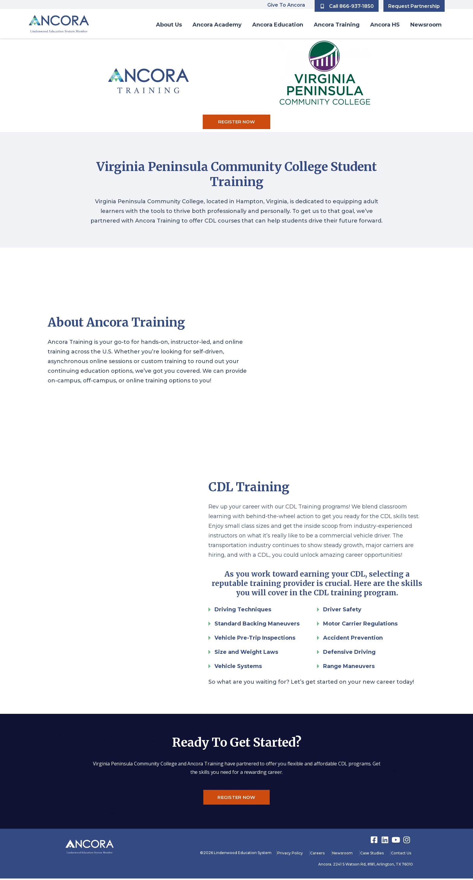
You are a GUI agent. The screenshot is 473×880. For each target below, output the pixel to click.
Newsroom (426, 24)
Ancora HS (385, 24)
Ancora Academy (217, 24)
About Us (169, 24)
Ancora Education (277, 24)
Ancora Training (337, 24)
